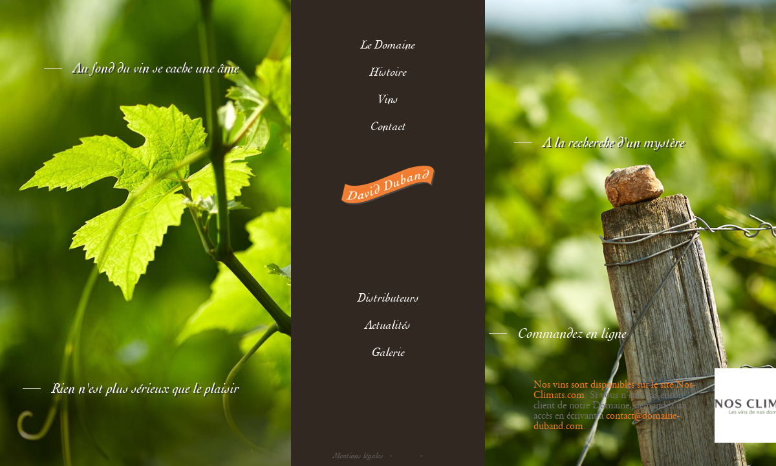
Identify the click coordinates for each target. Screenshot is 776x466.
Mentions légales (358, 456)
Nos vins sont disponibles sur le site (605, 385)
